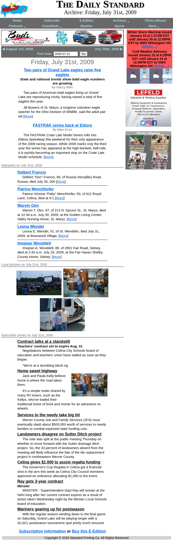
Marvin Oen (28, 205)
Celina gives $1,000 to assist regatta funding (58, 462)
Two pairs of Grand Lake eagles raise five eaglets (62, 72)
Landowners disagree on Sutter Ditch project (59, 434)
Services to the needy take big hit (48, 415)
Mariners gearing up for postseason (50, 509)
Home (17, 20)
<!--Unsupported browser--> (148, 150)
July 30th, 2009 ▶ (108, 49)
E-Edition (86, 20)
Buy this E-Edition (89, 531)
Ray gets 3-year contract (40, 481)
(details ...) (149, 46)
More (154, 26)
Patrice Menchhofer (35, 189)
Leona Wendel (30, 226)
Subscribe (52, 20)
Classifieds (52, 26)
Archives (121, 21)
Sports (119, 26)
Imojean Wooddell (34, 243)
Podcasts (17, 26)
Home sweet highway (37, 371)
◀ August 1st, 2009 (17, 49)
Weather (86, 26)
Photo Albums (155, 20)
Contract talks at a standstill (43, 341)
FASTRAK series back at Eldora (62, 125)
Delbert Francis (31, 172)
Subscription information (42, 531)
